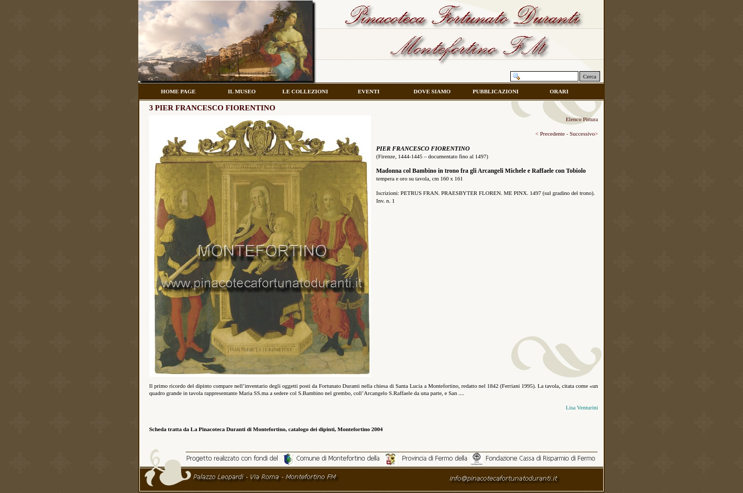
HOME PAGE (178, 91)
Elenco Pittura (582, 119)
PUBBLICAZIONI (496, 91)
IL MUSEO (241, 91)
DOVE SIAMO (432, 91)
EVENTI (368, 91)
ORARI (559, 91)
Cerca (589, 76)
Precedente (552, 133)
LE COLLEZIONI (305, 91)
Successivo (582, 133)
